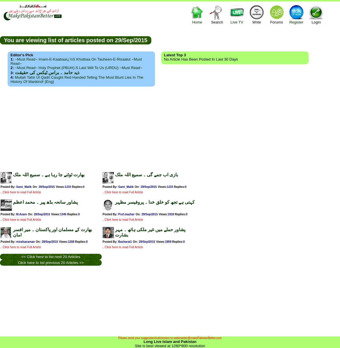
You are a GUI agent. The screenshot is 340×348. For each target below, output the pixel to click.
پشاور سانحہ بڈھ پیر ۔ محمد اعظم (45, 202)
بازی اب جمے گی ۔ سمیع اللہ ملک (146, 174)
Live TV (237, 14)
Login (316, 14)
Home (197, 14)
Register (296, 14)
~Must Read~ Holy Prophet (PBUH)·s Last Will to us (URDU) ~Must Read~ (78, 68)
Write (257, 14)
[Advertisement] (170, 127)
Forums (276, 14)
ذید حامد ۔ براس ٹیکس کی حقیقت (47, 72)
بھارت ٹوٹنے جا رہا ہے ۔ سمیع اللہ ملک (48, 174)
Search (217, 14)
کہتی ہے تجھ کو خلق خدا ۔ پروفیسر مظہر (155, 202)
